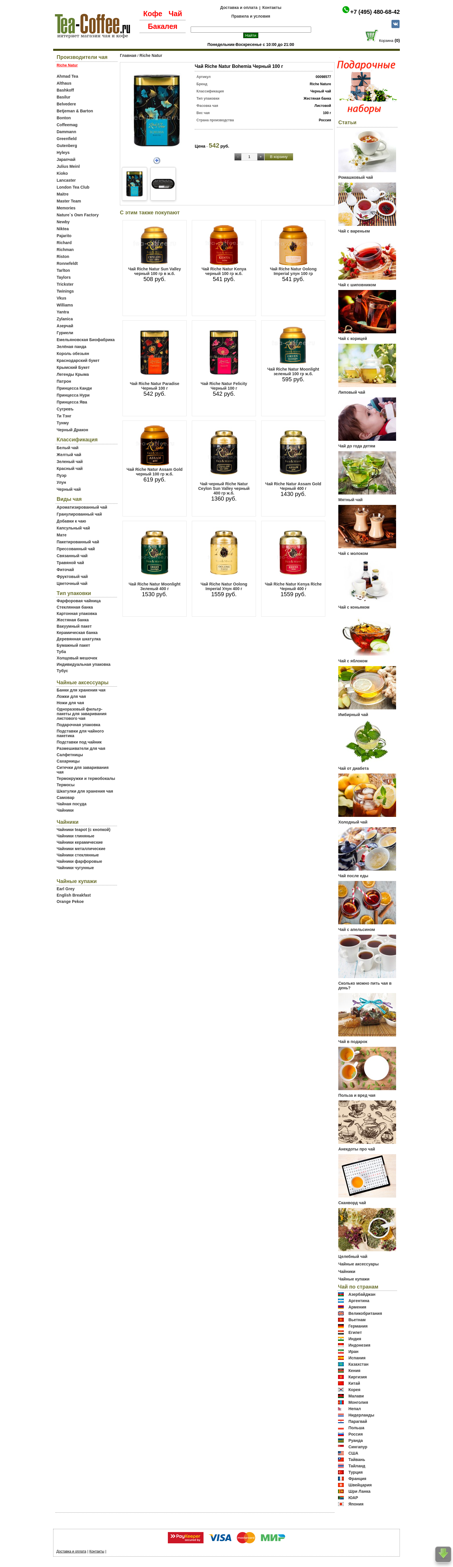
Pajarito (64, 235)
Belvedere (66, 104)
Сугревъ (65, 409)
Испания (356, 1358)
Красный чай (70, 468)
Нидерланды (361, 1415)
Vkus (61, 298)
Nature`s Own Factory (78, 215)
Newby (63, 222)
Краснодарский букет (78, 360)
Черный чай (69, 489)
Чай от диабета (353, 768)
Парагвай (357, 1421)
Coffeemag (67, 124)
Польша (356, 1427)
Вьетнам (357, 1319)
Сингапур (357, 1447)
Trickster (65, 284)
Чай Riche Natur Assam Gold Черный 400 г (293, 486)
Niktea (63, 228)
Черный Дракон (72, 429)
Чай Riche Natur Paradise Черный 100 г (154, 386)
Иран (353, 1351)
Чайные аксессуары (358, 1264)
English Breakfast (74, 895)
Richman (65, 249)
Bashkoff (65, 90)
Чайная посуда (71, 804)
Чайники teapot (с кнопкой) (83, 829)
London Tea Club (73, 187)
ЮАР (353, 1497)
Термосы (66, 784)
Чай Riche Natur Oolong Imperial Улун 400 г (223, 586)
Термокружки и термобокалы (86, 778)
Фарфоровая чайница (79, 600)
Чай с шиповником (357, 284)
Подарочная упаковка (78, 724)
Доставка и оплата (238, 7)
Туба (61, 651)
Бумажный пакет (73, 645)
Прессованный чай (76, 549)
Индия (354, 1338)
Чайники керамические (80, 842)
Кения (354, 1370)
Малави (356, 1396)
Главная (128, 55)
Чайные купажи (354, 1279)
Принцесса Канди (74, 388)
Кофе (152, 14)
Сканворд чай (352, 1202)
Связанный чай (72, 555)
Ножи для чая (70, 702)
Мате (61, 535)
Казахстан (358, 1364)
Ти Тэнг (64, 416)
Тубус (62, 670)
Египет (355, 1332)
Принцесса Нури (73, 395)
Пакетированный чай (78, 542)
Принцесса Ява (72, 402)
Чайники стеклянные (78, 855)
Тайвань (356, 1459)
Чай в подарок (352, 1041)
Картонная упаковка (77, 613)
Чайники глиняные (75, 836)
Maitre (62, 194)
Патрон (64, 381)
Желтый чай (69, 454)
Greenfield (67, 138)
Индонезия (359, 1345)
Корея (354, 1389)
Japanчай (66, 159)
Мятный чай (350, 499)
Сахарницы (68, 761)
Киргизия (357, 1377)
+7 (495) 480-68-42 (375, 12)
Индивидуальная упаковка (83, 664)
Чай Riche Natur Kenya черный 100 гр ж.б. (224, 271)
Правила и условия (250, 16)
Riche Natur (151, 55)
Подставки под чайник (79, 742)
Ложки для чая (71, 696)
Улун (61, 482)
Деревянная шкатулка (79, 639)
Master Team (69, 201)
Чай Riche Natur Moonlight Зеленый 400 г (154, 586)
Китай (354, 1383)
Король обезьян (73, 353)
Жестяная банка (73, 620)
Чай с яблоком (352, 661)
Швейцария (360, 1485)
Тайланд (356, 1466)
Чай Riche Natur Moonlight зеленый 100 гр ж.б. (293, 371)
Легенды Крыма (73, 374)
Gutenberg (67, 145)
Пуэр (61, 475)
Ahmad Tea (67, 76)
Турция (355, 1472)
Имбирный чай (353, 714)
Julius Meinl (68, 166)
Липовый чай (351, 392)
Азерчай (65, 326)
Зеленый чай (70, 461)
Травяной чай (70, 562)
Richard (64, 242)
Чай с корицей (352, 338)
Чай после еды (353, 875)
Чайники (65, 810)
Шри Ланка (359, 1491)
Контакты (271, 7)
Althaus (64, 83)
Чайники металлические (81, 848)
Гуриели (65, 332)
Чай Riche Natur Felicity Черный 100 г (224, 386)
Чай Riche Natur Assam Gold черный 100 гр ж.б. (155, 471)
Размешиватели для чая (81, 748)
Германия (358, 1326)
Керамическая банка (77, 632)
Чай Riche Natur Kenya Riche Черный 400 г (293, 586)
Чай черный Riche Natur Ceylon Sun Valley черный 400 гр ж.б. (224, 488)
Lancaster (66, 180)
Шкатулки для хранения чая (85, 791)
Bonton (64, 118)
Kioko (62, 173)
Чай (175, 14)
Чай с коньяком (354, 607)
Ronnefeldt (67, 263)
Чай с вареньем (354, 231)
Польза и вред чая (357, 1095)
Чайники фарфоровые (79, 861)
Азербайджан (362, 1294)
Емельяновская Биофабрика (86, 339)
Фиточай (65, 569)
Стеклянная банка (75, 607)
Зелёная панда (71, 346)
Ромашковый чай (355, 177)
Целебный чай (352, 1256)
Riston (63, 256)
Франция (357, 1478)
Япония (355, 1504)
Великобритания (365, 1313)
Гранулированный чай (79, 514)
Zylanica (65, 319)
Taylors (64, 277)
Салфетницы (70, 754)
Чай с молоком (353, 553)
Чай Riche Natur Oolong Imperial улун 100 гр (293, 271)
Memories (66, 208)
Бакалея (162, 26)
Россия (355, 1434)
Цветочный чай (72, 583)
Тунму (63, 423)
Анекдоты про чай (356, 1149)
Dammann (66, 131)
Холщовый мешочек (77, 658)
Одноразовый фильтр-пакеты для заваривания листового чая (82, 714)
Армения (357, 1307)
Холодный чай (352, 822)
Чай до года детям (356, 446)
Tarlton (63, 270)
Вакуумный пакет (74, 626)
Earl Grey (66, 888)
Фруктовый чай (72, 576)
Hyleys (63, 152)
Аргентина (358, 1300)
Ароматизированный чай (82, 507)
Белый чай (68, 447)
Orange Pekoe (70, 901)
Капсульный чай (73, 528)
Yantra (63, 312)
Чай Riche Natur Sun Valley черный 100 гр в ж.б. (154, 271)
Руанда (355, 1440)
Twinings (65, 291)
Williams (65, 305)
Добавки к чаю (71, 521)
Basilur (63, 97)
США (353, 1453)
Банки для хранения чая (81, 690)
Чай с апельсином (356, 929)
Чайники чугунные (75, 867)
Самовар (66, 797)
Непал (354, 1408)
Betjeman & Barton (75, 111)
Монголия (358, 1402)
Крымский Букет (73, 367)
